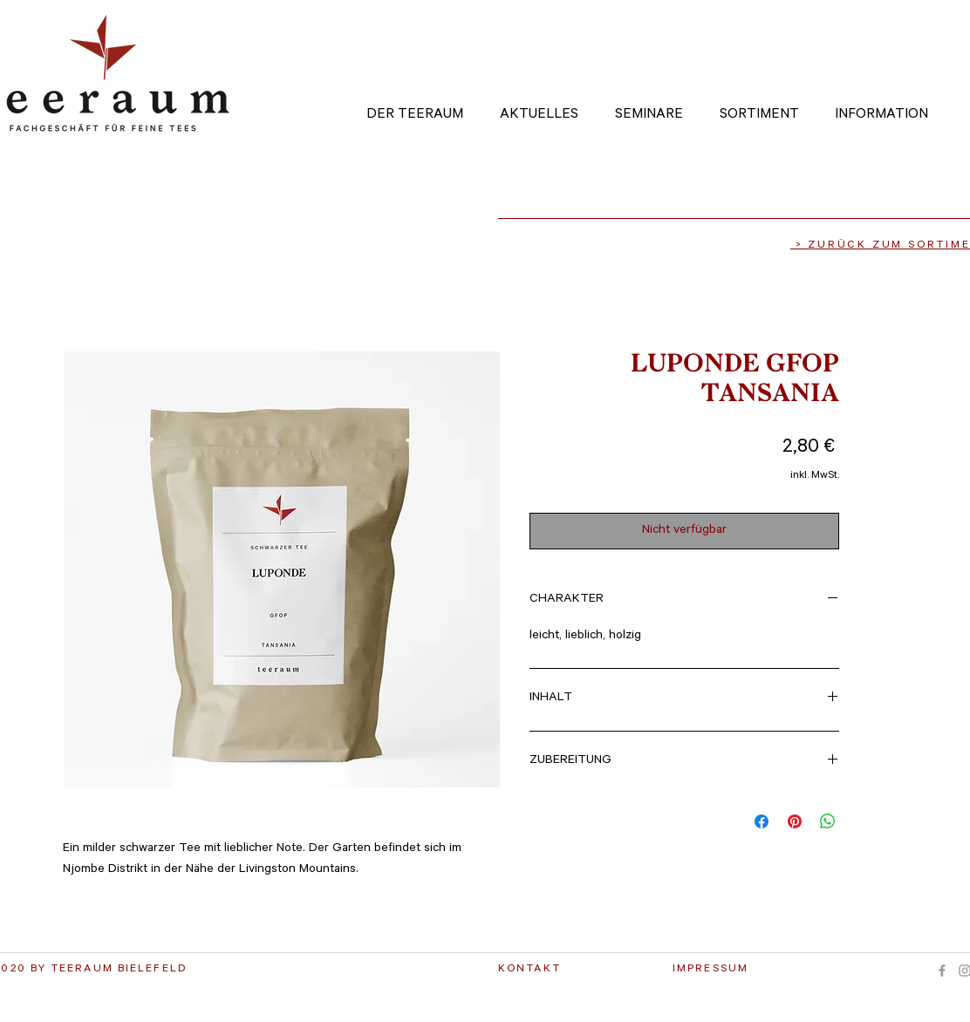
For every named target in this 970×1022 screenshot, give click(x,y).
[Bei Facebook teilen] (761, 821)
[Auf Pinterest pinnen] (794, 821)
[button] (660, 107)
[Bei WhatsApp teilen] (827, 821)
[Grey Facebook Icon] (942, 970)
